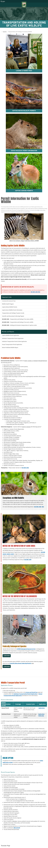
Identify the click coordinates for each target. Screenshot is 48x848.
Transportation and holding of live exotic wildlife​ (17, 322)
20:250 (12, 554)
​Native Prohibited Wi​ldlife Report (10, 347)
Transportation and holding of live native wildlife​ (17, 319)
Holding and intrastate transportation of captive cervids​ (19, 325)
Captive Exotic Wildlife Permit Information (12, 310)
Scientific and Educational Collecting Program (13, 316)
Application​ (41, 714)
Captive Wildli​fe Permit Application (10, 335)
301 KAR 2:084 (27, 559)
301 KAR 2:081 (34, 292)
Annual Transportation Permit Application (12, 344)
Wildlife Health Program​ (8, 304)
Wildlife (5, 31)
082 (39, 292)
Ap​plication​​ (41, 708)
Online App (41, 715)
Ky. (3, 1)
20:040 (8, 554)
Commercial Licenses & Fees (9, 301)
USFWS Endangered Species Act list (26, 649)
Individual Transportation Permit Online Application (14, 341)
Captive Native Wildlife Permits (9, 307)
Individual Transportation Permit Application (12, 338)
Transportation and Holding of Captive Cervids (13, 313)
